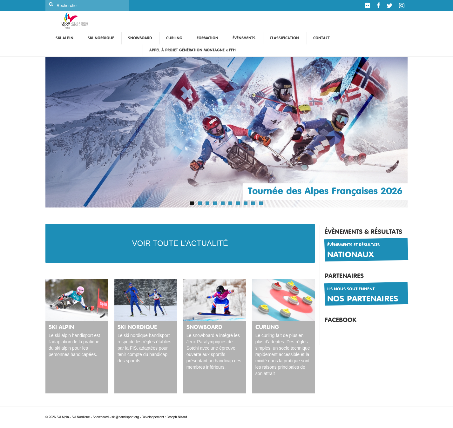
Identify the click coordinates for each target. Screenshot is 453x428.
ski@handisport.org (126, 417)
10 (261, 203)
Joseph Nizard (177, 417)
